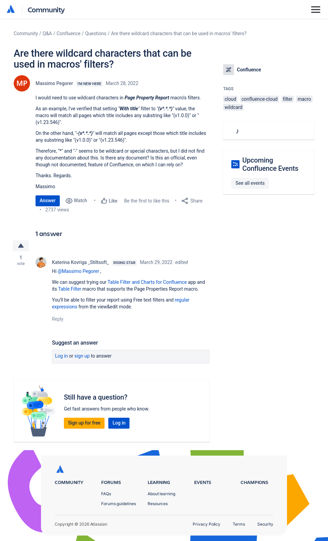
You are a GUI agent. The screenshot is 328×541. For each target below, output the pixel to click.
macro (304, 99)
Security (265, 524)
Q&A (47, 33)
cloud (230, 99)
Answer (48, 200)
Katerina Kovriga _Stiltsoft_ (80, 262)
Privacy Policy (206, 524)
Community (46, 9)
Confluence (69, 33)
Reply (58, 319)
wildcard (233, 107)
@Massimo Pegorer (78, 271)
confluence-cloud (260, 99)
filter (287, 99)
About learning (161, 493)
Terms (239, 524)
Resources (158, 503)
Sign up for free (84, 423)
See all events (249, 183)
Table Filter (69, 289)
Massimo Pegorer (54, 83)
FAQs (106, 493)
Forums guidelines (118, 503)
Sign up (82, 356)
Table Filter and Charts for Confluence (147, 282)
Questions (95, 33)
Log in (61, 356)
